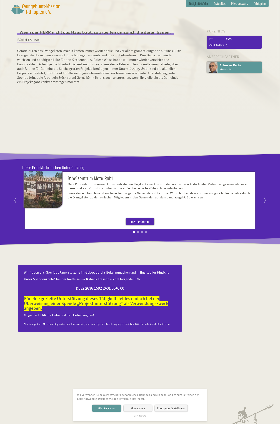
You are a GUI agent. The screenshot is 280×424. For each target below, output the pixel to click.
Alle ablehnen (138, 408)
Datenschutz (140, 416)
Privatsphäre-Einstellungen (171, 408)
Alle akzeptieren (106, 408)
